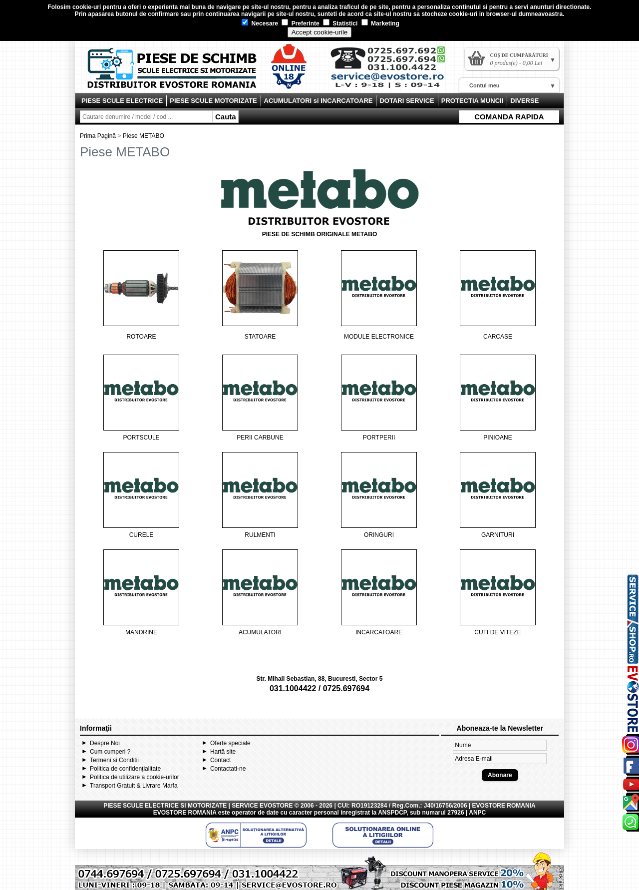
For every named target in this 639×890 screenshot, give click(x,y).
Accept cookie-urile (320, 32)
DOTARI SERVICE (406, 100)
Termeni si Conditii (114, 760)
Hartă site (223, 751)
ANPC (477, 812)
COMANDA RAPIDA (509, 116)
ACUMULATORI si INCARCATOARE (318, 100)
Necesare (260, 23)
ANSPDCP (392, 812)
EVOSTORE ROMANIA (185, 812)
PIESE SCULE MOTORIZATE (213, 100)
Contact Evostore (392, 71)
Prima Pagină (98, 135)
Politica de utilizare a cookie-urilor (134, 777)
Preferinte (300, 23)
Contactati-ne (228, 768)
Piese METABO (143, 135)
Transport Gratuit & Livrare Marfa (134, 785)
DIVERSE (524, 100)
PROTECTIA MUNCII (472, 100)
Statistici (340, 23)
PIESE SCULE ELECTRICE (122, 100)
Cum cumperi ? (110, 751)
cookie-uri (86, 6)
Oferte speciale (230, 743)
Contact (220, 760)
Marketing (380, 23)
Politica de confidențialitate (125, 768)
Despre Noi (105, 743)
